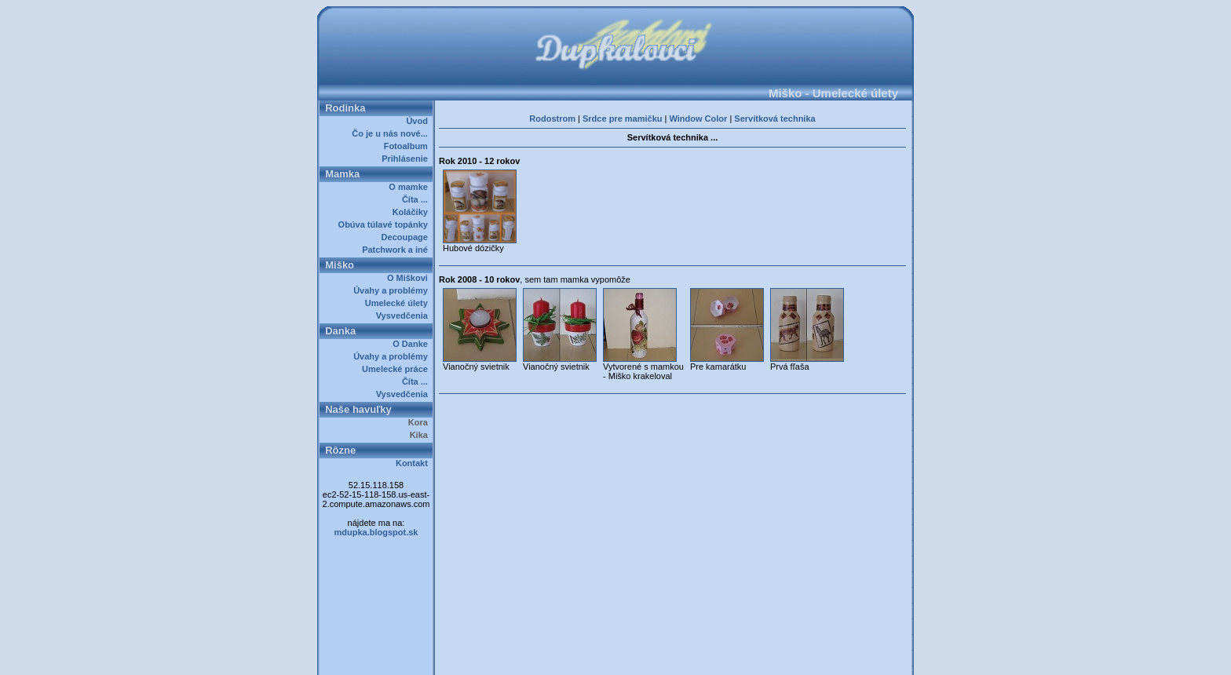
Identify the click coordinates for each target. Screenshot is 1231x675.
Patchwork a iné (397, 249)
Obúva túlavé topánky (385, 224)
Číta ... (417, 199)
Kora (420, 422)
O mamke (411, 187)
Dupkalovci (642, 657)
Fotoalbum (408, 146)
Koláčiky (413, 212)
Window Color (698, 118)
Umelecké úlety (399, 303)
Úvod (419, 121)
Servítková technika (774, 118)
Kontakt (414, 463)
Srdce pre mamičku (623, 118)
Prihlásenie (407, 158)
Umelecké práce (397, 369)
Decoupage (407, 237)
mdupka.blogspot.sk (376, 532)
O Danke (413, 343)
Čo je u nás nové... (392, 133)
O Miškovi (410, 278)
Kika (421, 435)
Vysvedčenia (404, 315)
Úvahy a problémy (393, 290)
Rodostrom (552, 118)
